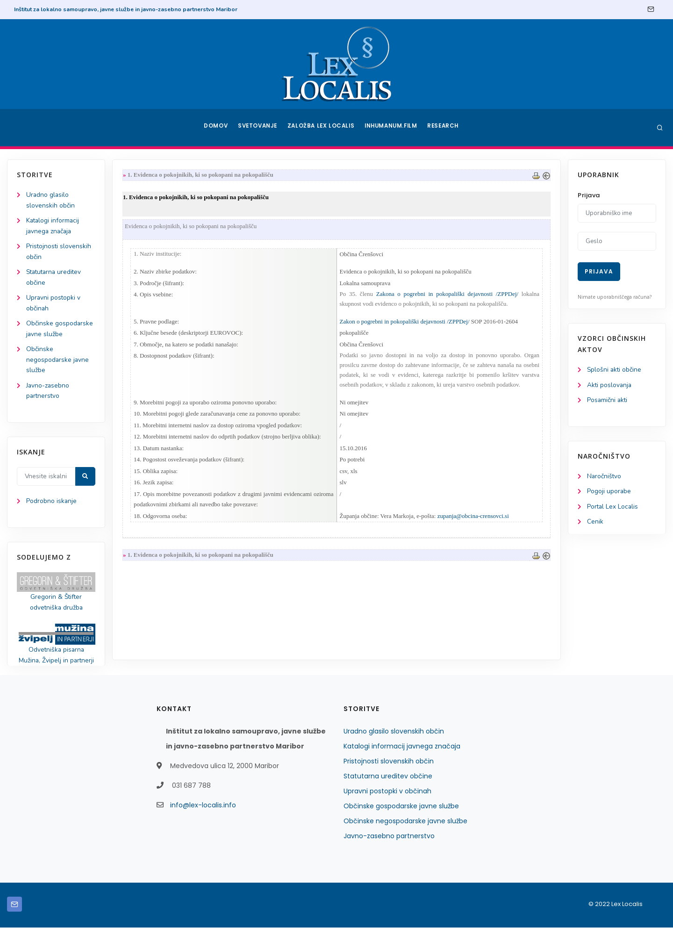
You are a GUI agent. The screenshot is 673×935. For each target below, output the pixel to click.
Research (444, 127)
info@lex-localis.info (203, 812)
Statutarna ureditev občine (388, 783)
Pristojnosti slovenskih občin (389, 768)
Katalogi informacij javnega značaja (402, 753)
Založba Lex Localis (322, 127)
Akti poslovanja (610, 385)
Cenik (595, 523)
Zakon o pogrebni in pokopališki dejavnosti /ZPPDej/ (405, 323)
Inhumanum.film (391, 127)
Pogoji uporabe (609, 493)
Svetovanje (259, 127)
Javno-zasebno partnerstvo (389, 843)
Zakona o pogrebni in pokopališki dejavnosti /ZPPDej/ (445, 295)
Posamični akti (608, 400)
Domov (215, 127)
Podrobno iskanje (51, 507)
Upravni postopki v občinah (387, 798)
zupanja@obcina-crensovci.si (473, 521)
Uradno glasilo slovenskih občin (394, 738)
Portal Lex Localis (613, 508)
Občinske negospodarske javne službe (58, 364)
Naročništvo (604, 477)
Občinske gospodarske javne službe (401, 813)
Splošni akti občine (615, 370)
